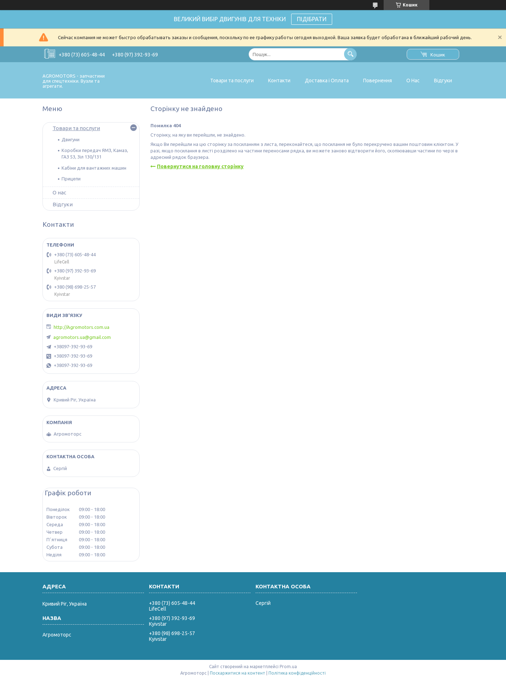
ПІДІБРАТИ (311, 19)
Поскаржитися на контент (237, 673)
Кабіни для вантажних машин (94, 167)
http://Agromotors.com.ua (81, 327)
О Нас (413, 80)
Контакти (279, 80)
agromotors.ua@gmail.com (82, 337)
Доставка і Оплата (327, 80)
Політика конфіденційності (297, 673)
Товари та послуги (232, 80)
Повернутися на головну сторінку (200, 166)
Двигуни (71, 139)
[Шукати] (350, 54)
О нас (59, 192)
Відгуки (443, 80)
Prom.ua (288, 666)
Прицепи (71, 178)
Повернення (377, 80)
